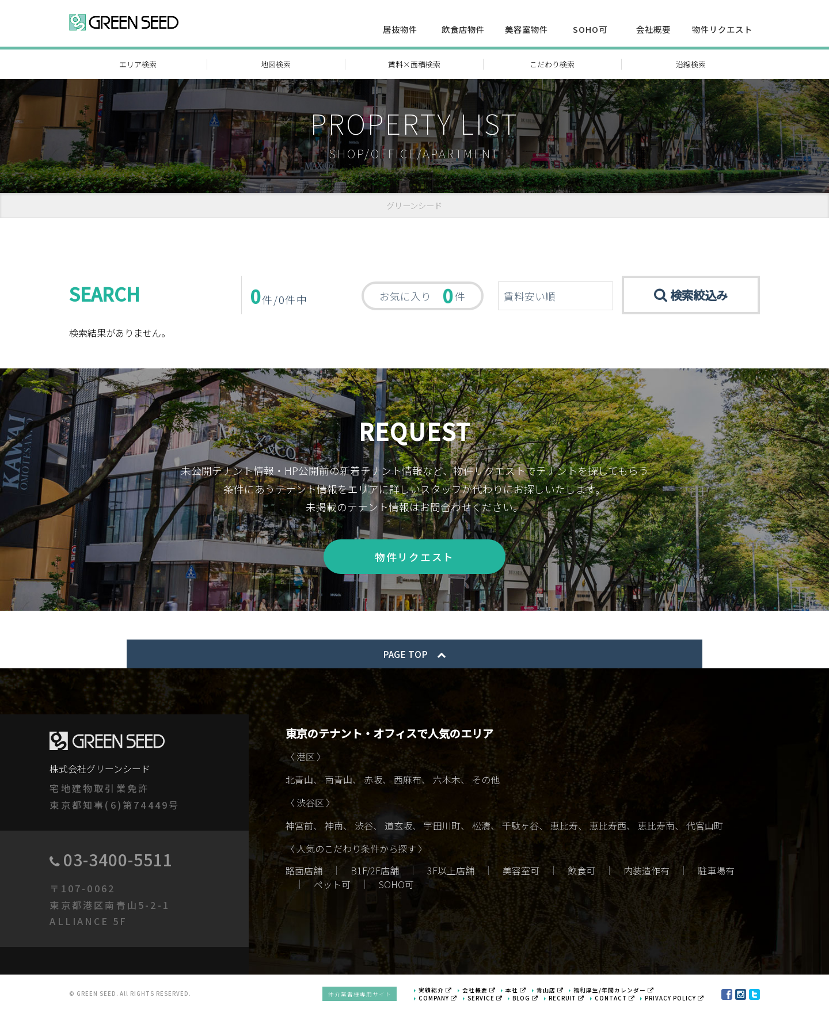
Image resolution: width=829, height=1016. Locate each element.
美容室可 (521, 872)
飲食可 (581, 872)
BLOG (529, 1000)
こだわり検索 (552, 64)
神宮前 (299, 828)
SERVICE (488, 1000)
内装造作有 (646, 872)
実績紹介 (440, 992)
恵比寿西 (608, 828)
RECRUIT (569, 1000)
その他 (486, 782)
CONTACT (616, 1000)
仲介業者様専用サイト (365, 996)
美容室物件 (526, 29)
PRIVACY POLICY (675, 1000)
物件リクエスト (722, 29)
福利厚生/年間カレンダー (619, 992)
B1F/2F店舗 (375, 872)
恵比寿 (564, 828)
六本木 (447, 782)
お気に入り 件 (422, 295)
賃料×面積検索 (414, 64)
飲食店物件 (463, 29)
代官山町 (704, 828)
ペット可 (332, 886)
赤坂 (373, 782)
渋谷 (364, 828)
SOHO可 (590, 29)
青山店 (554, 992)
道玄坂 (398, 828)
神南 (334, 828)
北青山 (299, 782)
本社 (521, 992)
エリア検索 (138, 64)
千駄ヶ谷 (520, 828)
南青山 (338, 782)
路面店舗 (304, 872)
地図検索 (276, 64)
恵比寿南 (656, 828)
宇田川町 (442, 828)
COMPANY (443, 1000)
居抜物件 (400, 29)
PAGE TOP (414, 656)
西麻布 (407, 782)
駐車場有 (716, 872)
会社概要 (653, 29)
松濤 (481, 828)
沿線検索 (691, 64)
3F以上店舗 (450, 872)
